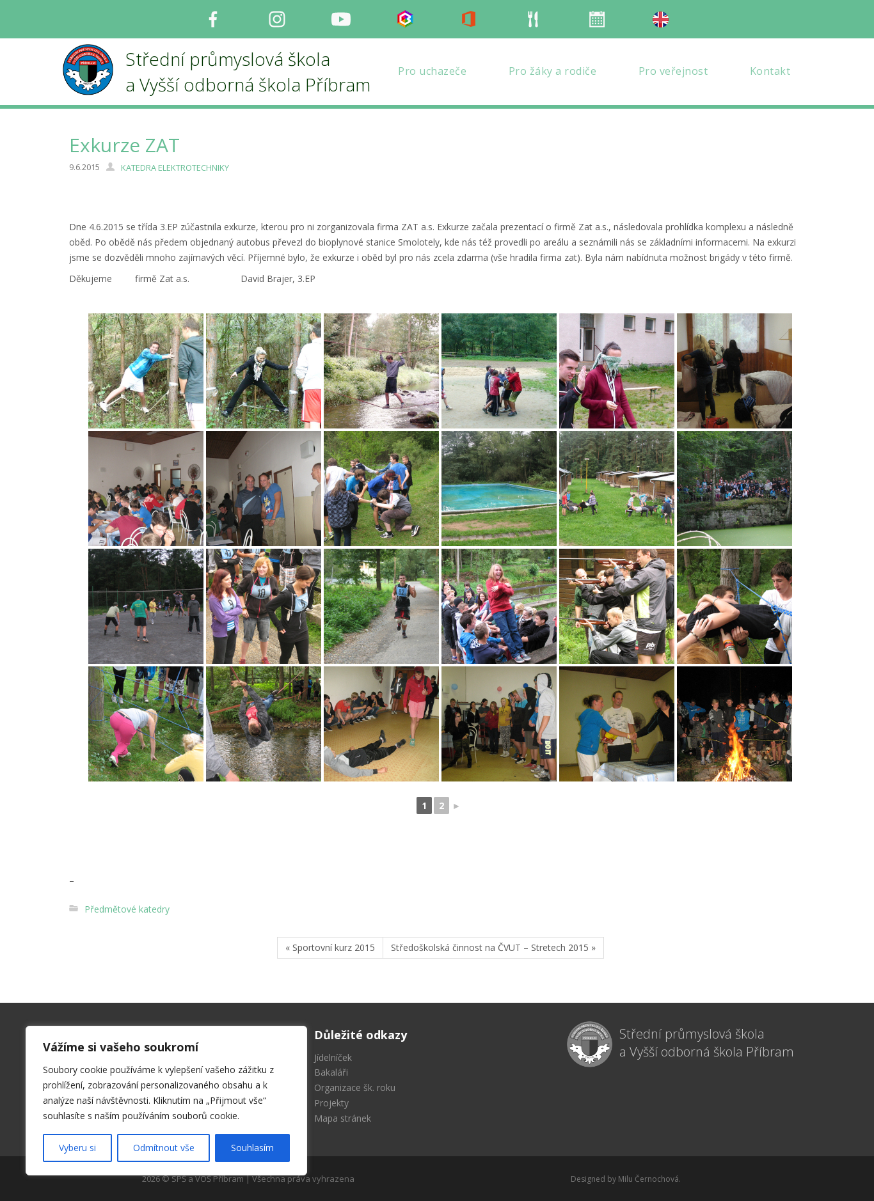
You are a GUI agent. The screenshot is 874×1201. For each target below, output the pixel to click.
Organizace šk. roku (354, 1087)
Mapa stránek (342, 1118)
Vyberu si (77, 1148)
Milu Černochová (648, 1179)
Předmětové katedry (127, 909)
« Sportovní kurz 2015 (330, 947)
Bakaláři (331, 1072)
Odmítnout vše (164, 1148)
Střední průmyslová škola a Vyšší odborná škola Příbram (706, 1043)
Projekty (331, 1103)
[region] (166, 1100)
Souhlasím (252, 1148)
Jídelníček (333, 1057)
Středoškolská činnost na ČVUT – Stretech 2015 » (493, 947)
